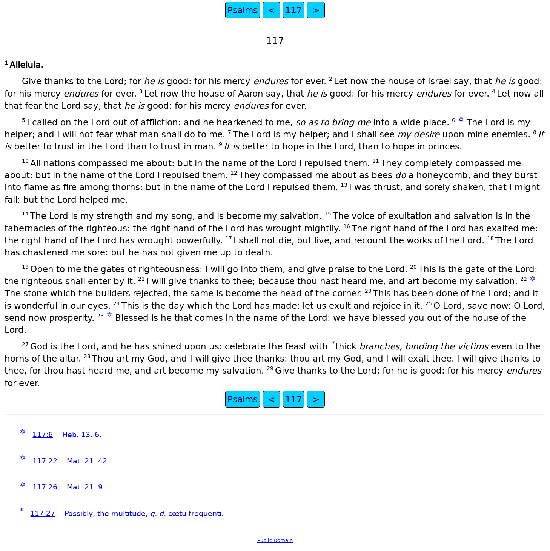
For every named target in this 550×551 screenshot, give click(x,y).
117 (293, 10)
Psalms (242, 10)
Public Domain (275, 540)
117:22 (44, 461)
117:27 (42, 513)
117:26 (44, 487)
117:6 (42, 435)
